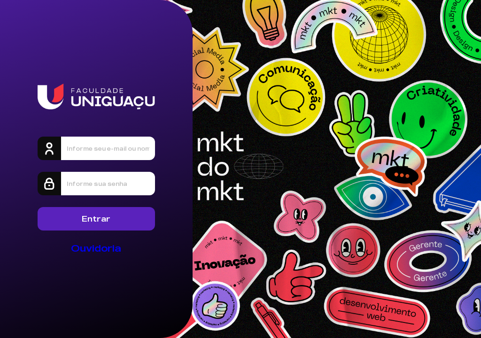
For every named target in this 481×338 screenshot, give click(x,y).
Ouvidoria (96, 248)
